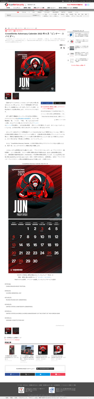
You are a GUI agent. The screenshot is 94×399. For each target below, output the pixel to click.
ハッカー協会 (44, 14)
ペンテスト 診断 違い (65, 16)
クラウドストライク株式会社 (13, 339)
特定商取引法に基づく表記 (48, 385)
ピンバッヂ (9, 125)
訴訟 (67, 14)
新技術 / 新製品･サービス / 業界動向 (68, 7)
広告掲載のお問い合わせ (33, 385)
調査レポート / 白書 (39, 7)
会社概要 (40, 385)
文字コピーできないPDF (77, 16)
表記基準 (70, 12)
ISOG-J (50, 10)
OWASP (57, 10)
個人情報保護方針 (57, 385)
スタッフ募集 (73, 385)
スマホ (76, 12)
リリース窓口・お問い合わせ (22, 385)
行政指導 (71, 14)
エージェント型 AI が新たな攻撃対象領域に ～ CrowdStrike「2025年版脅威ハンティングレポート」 (64, 113)
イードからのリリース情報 (66, 385)
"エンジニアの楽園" (53, 14)
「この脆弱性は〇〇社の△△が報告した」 (50, 16)
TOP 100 (24, 12)
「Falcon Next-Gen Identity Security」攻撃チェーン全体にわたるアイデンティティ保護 (61, 116)
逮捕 (86, 14)
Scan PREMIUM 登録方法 (75, 4)
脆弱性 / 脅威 (27, 7)
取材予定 (63, 12)
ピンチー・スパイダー (44, 277)
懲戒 (82, 14)
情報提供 (39, 12)
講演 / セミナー (52, 7)
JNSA (44, 10)
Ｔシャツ (35, 123)
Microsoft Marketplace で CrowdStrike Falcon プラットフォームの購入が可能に (59, 111)
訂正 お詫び (47, 12)
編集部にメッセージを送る (61, 119)
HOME (8, 7)
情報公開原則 (55, 12)
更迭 (76, 14)
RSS (34, 12)
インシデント (16, 7)
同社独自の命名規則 (24, 118)
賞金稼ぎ (63, 14)
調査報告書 (36, 10)
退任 (79, 14)
